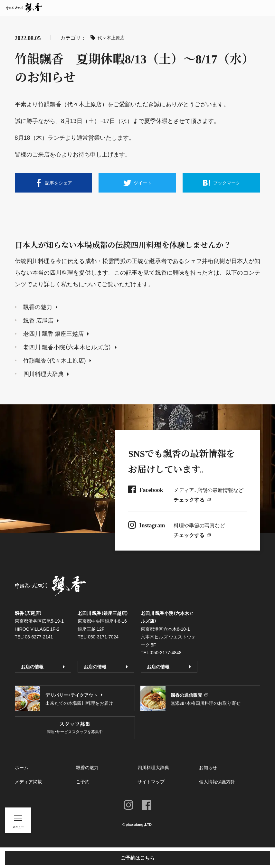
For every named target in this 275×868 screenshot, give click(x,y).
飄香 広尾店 (41, 320)
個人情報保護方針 (217, 781)
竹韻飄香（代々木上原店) (57, 360)
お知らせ (208, 767)
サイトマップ (151, 781)
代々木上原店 (107, 37)
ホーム (21, 767)
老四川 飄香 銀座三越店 (56, 333)
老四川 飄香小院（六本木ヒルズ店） (70, 347)
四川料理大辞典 (46, 373)
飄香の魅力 (40, 306)
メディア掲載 (28, 781)
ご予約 (83, 781)
